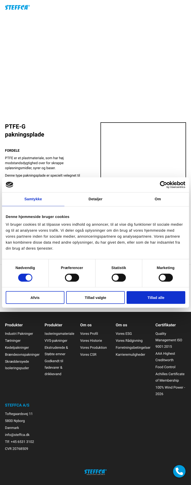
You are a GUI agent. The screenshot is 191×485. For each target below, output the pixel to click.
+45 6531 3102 (22, 441)
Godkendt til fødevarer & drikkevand (54, 367)
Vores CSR (88, 354)
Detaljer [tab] (95, 199)
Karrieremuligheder (130, 354)
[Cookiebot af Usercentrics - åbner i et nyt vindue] (163, 184)
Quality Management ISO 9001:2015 (168, 340)
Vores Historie (91, 340)
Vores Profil (89, 333)
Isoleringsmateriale (59, 333)
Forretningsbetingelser (133, 347)
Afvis (35, 297)
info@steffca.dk (17, 434)
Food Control (165, 367)
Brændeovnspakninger (22, 354)
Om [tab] (158, 199)
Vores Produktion (93, 347)
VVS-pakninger (56, 340)
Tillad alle (155, 297)
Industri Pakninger (19, 333)
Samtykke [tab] (33, 199)
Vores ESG (124, 333)
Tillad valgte (95, 297)
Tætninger (13, 340)
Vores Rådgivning (129, 340)
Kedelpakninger (17, 347)
